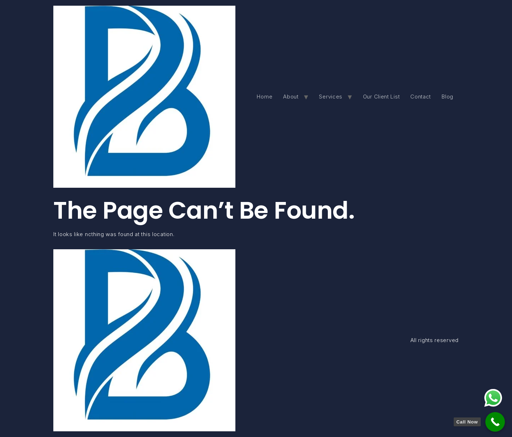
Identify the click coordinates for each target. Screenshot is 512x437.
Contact (420, 96)
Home (264, 96)
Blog (447, 96)
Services (330, 96)
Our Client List (381, 96)
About (291, 96)
